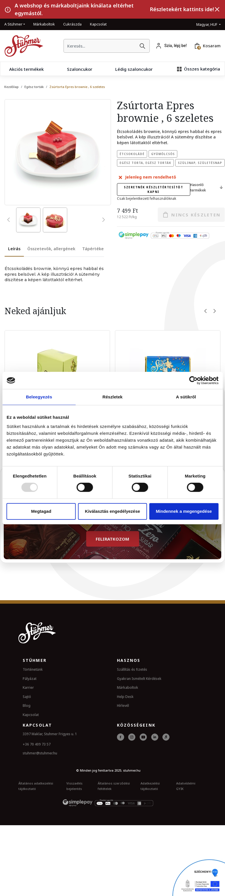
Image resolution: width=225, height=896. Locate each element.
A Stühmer (13, 24)
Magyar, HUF (207, 24)
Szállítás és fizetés (132, 668)
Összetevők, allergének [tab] (51, 248)
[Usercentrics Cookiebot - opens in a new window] (193, 380)
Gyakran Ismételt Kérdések (139, 678)
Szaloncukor (79, 69)
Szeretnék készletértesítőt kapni (153, 189)
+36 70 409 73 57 (37, 743)
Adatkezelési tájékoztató (150, 785)
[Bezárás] (217, 9)
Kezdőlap (11, 87)
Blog (26, 705)
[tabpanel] (54, 274)
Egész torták (34, 87)
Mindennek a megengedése (184, 511)
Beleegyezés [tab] (39, 396)
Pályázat (29, 678)
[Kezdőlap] (21, 46)
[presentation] (10, 219)
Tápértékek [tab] (94, 248)
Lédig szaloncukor (134, 69)
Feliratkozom (112, 538)
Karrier (28, 687)
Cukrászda (72, 24)
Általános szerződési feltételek (114, 785)
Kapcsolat (98, 24)
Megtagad (41, 511)
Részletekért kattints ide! (182, 9)
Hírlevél (123, 705)
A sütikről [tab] (186, 396)
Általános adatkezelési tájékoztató (35, 785)
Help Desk (125, 696)
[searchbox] (99, 46)
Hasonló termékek (207, 187)
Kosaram (212, 45)
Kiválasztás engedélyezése (112, 511)
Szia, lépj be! (175, 45)
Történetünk (33, 668)
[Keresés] (142, 45)
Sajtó (27, 696)
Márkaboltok (44, 24)
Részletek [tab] (112, 396)
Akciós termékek (26, 69)
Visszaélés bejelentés (74, 785)
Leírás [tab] (14, 248)
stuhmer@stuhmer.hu (40, 752)
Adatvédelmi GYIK (185, 785)
